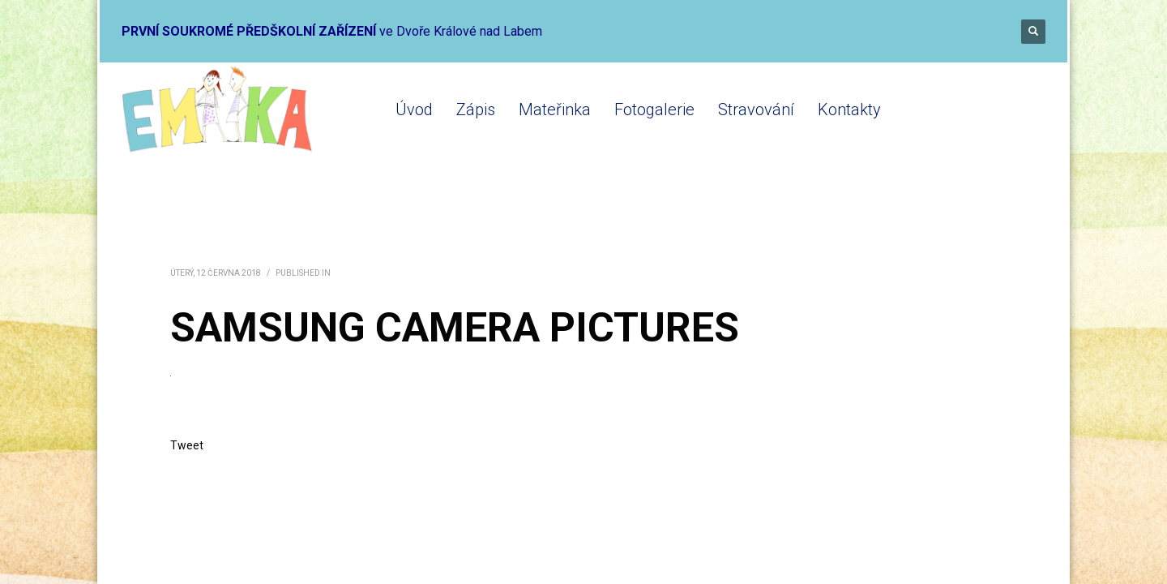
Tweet (186, 445)
